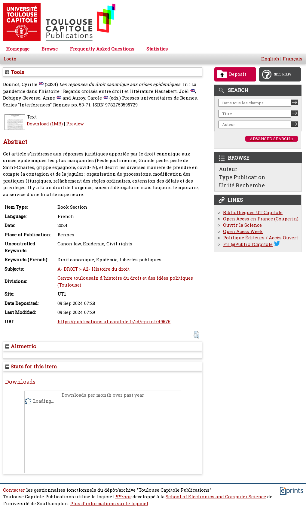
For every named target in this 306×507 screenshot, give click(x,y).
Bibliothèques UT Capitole (253, 212)
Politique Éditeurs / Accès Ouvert (260, 238)
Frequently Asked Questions (102, 49)
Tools (14, 72)
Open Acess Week (243, 231)
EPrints (123, 496)
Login (10, 59)
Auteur (228, 169)
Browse (49, 49)
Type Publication (242, 177)
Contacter (14, 490)
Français (292, 59)
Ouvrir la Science (242, 225)
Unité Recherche (242, 185)
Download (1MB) (45, 124)
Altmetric (20, 346)
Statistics (157, 49)
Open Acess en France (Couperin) (260, 219)
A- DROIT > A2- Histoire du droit (93, 269)
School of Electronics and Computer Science (216, 496)
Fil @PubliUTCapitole (248, 244)
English (270, 59)
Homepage (17, 49)
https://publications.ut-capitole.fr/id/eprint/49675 (113, 321)
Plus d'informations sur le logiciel (109, 503)
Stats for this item (31, 366)
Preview (75, 124)
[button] (196, 335)
